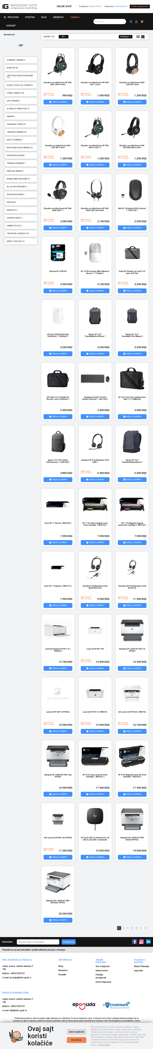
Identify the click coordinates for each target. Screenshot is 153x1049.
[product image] (57, 64)
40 (63, 37)
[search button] (109, 21)
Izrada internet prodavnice (99, 1046)
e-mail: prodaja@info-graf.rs (16, 977)
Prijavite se (68, 942)
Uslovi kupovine (103, 982)
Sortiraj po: (125, 37)
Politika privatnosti (101, 976)
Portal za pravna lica (139, 6)
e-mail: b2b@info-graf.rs (14, 1010)
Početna (30, 17)
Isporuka (138, 970)
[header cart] (142, 21)
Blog (44, 17)
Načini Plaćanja (141, 966)
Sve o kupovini (103, 966)
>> (146, 928)
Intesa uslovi (102, 970)
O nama (75, 17)
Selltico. (114, 1046)
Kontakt (11, 25)
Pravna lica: (116, 6)
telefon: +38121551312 (13, 973)
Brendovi (58, 17)
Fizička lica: (90, 6)
